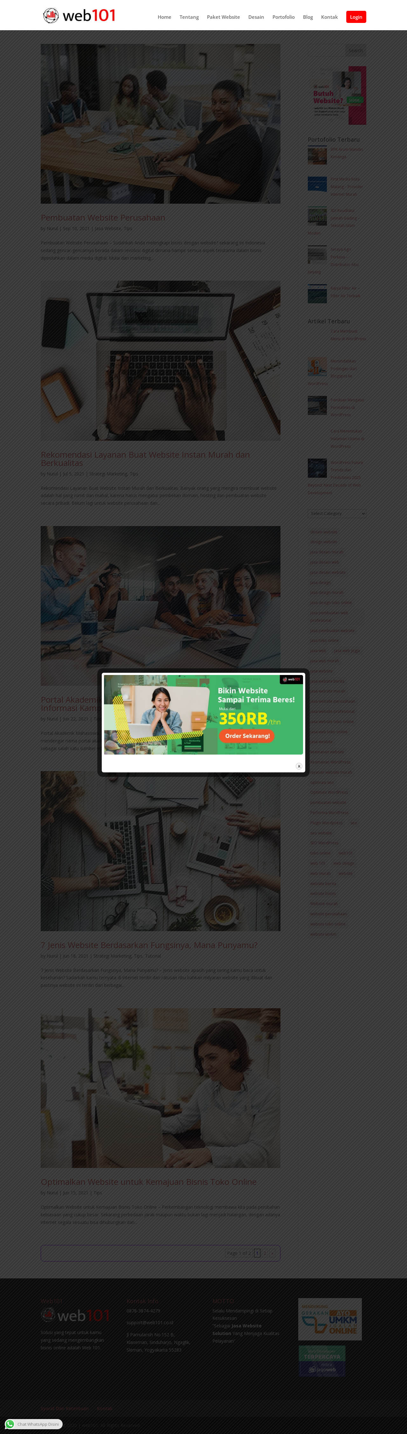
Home (164, 17)
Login (356, 17)
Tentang (189, 17)
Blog (308, 17)
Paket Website (223, 17)
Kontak (329, 17)
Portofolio (283, 17)
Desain (256, 17)
